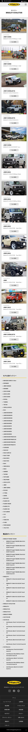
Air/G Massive (6, 647)
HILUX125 (5, 450)
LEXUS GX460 (6, 391)
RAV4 (4, 463)
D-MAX (5, 522)
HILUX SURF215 (7, 453)
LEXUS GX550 (6, 396)
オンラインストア (6, 1)
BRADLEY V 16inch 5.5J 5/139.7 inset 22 (15, 593)
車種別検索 (7, 709)
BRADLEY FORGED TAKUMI (10, 539)
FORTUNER (6, 477)
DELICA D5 (6, 498)
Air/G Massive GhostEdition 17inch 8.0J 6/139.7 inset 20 (15, 654)
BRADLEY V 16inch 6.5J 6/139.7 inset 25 (15, 597)
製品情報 (7, 705)
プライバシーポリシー (7, 717)
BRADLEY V (6, 576)
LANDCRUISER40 (7, 434)
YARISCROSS (6, 466)
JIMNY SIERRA (6, 487)
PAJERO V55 (6, 501)
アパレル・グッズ (21, 705)
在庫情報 (21, 721)
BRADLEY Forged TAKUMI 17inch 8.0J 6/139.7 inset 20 (15, 551)
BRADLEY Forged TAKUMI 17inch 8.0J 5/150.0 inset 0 (15, 559)
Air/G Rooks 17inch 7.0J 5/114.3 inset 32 (15, 623)
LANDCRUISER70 (7, 426)
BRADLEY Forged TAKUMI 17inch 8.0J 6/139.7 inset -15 (15, 555)
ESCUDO (5, 490)
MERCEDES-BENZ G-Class (9, 380)
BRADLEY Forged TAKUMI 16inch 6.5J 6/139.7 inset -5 (15, 542)
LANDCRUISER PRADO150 (9, 436)
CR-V (4, 517)
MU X (4, 410)
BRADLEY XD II (6, 611)
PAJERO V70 (6, 506)
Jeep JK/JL (6, 527)
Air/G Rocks (6, 619)
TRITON (5, 404)
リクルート (7, 725)
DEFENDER (6, 383)
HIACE (4, 469)
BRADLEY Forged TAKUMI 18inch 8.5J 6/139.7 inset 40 (15, 568)
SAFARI (5, 495)
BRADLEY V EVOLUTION (9, 603)
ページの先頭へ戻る (26, 730)
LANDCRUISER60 (7, 428)
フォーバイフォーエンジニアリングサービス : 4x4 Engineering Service (14, 4)
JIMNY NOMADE (7, 386)
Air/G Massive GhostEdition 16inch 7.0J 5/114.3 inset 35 (15, 663)
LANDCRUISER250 (7, 415)
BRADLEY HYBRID (7, 614)
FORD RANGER (7, 525)
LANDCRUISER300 (7, 412)
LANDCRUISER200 (7, 418)
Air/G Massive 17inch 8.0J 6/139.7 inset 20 (14, 650)
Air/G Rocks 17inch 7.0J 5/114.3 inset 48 (15, 636)
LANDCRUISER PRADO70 (9, 444)
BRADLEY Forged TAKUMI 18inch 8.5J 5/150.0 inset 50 (15, 573)
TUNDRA (5, 402)
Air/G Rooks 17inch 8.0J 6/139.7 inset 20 (15, 627)
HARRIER (5, 471)
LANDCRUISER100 (7, 420)
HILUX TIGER (6, 455)
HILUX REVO (6, 458)
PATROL (5, 399)
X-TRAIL (5, 493)
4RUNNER (5, 388)
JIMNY (4, 485)
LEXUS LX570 (6, 482)
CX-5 (4, 514)
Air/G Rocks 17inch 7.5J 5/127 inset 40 (16, 644)
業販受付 (7, 721)
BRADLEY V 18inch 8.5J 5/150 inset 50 (15, 601)
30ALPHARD (6, 479)
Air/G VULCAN (6, 617)
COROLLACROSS (7, 407)
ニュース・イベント (7, 701)
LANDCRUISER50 (7, 431)
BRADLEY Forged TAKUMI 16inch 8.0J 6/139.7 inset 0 (15, 546)
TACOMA (5, 474)
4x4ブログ (7, 713)
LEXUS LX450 (6, 394)
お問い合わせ (21, 717)
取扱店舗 (21, 709)
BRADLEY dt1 (6, 609)
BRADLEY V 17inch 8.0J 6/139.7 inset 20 (15, 580)
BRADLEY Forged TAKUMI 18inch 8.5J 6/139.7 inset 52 (15, 564)
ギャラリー (21, 713)
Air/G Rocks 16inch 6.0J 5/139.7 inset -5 (15, 640)
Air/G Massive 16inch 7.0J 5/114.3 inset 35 (14, 659)
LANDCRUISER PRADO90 (9, 442)
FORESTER (6, 519)
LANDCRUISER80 (7, 423)
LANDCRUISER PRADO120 (9, 439)
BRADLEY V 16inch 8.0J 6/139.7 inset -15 (15, 584)
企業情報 (21, 701)
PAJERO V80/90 (7, 503)
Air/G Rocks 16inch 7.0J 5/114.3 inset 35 (15, 632)
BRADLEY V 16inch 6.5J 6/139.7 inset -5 (15, 588)
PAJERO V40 (6, 509)
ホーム (14, 697)
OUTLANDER (6, 511)
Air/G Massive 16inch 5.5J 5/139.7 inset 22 (14, 667)
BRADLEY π (6, 606)
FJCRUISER (6, 447)
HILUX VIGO (6, 461)
